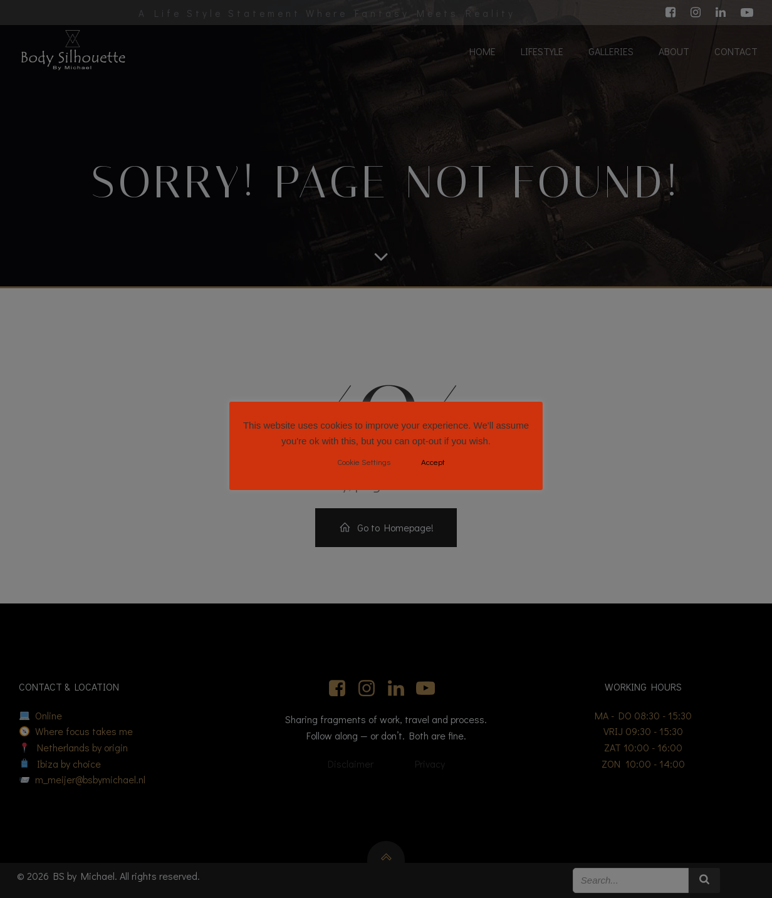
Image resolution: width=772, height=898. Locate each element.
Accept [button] (433, 461)
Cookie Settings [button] (363, 461)
